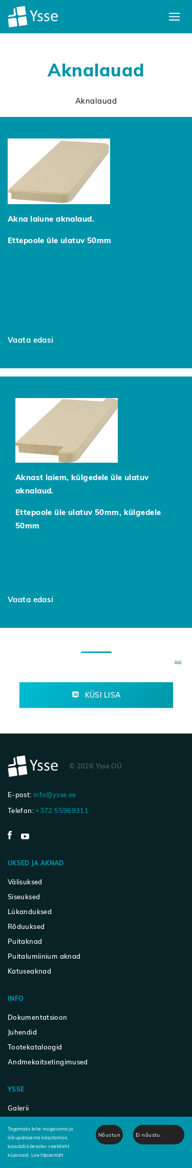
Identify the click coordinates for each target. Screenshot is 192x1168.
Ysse (16, 1089)
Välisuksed (25, 882)
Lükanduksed (30, 911)
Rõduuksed (26, 926)
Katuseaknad (29, 971)
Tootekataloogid (35, 1047)
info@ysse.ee (54, 794)
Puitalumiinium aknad (44, 956)
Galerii (18, 1108)
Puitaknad (25, 941)
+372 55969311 (62, 810)
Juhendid (22, 1032)
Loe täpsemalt (47, 1155)
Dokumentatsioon (38, 1017)
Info (16, 998)
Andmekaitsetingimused (48, 1062)
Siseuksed (24, 897)
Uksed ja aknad (36, 863)
